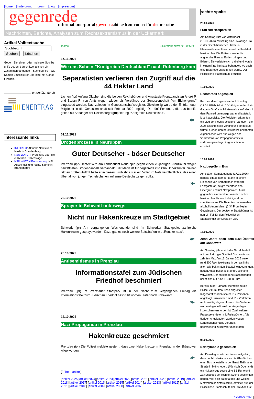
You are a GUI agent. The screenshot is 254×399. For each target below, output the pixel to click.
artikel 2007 (133, 386)
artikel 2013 (152, 382)
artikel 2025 (70, 379)
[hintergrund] (24, 6)
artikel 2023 (105, 379)
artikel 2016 (97, 382)
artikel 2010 (78, 386)
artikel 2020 (157, 379)
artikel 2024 (87, 379)
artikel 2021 (140, 379)
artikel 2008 (115, 386)
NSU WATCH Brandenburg (30, 161)
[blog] (51, 6)
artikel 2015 (115, 382)
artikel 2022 (122, 379)
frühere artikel (71, 372)
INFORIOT (20, 148)
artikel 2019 (176, 379)
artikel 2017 (78, 382)
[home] (9, 6)
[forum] (40, 6)
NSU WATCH (22, 154)
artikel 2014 (133, 382)
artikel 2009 (97, 386)
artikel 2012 (170, 382)
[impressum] (66, 6)
